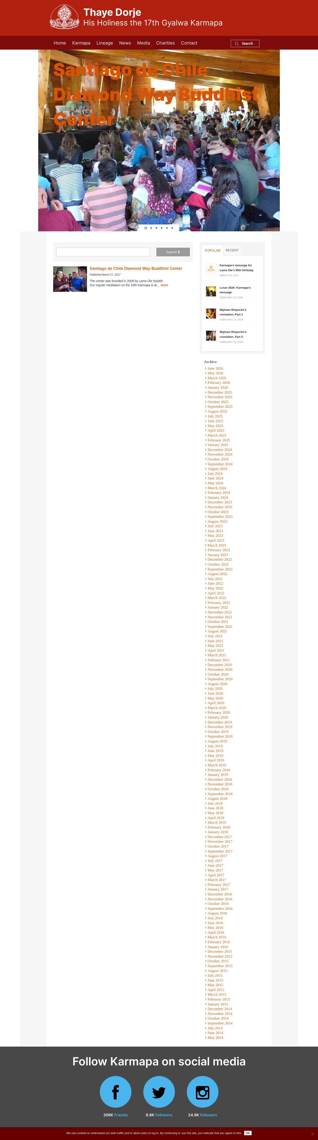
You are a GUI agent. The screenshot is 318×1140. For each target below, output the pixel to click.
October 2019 (218, 732)
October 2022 (218, 564)
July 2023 (215, 526)
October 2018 (218, 789)
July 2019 (215, 746)
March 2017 (217, 880)
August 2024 (217, 469)
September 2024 (220, 464)
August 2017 (217, 856)
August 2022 (217, 574)
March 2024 (217, 488)
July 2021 (215, 636)
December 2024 (220, 450)
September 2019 (220, 736)
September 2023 (220, 516)
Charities (165, 43)
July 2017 (215, 861)
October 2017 (218, 846)
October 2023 (218, 512)
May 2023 (215, 535)
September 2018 (220, 794)
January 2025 (218, 445)
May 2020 (215, 698)
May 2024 (215, 483)
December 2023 (220, 502)
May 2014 (215, 1038)
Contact (189, 43)
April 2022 (216, 593)
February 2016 (219, 942)
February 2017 (219, 885)
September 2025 (220, 406)
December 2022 (220, 559)
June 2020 (215, 693)
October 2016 (218, 904)
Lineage (105, 43)
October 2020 (218, 674)
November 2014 (220, 1014)
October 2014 (218, 1018)
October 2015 (218, 961)
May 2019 (215, 756)
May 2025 (215, 426)
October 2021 (218, 622)
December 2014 (220, 1009)
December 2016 (220, 894)
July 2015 (215, 975)
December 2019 (220, 722)
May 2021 (215, 645)
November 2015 (220, 956)
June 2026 (215, 368)
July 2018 (215, 803)
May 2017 (215, 870)
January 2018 (218, 832)
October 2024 (218, 459)
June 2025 (215, 421)
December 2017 (220, 837)
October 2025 (218, 402)
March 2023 (217, 545)
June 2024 (215, 478)
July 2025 (215, 416)
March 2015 (217, 994)
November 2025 (220, 397)
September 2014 (220, 1023)
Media (143, 43)
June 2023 (215, 531)
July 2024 (215, 473)
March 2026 (217, 378)
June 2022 (215, 583)
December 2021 (220, 612)
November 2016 (220, 899)
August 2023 (217, 521)
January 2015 (218, 1004)
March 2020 (217, 708)
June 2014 (215, 1033)
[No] (312, 1134)
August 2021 (217, 631)
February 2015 (219, 999)
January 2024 (218, 497)
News (125, 43)
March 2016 (217, 937)
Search (244, 43)
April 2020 (216, 703)
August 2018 (217, 798)
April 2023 (216, 540)
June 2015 (215, 980)
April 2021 (216, 650)
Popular (212, 250)
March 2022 (217, 598)
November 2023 (220, 507)
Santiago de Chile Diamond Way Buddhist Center (136, 268)
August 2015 (217, 971)
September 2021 (220, 626)
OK (248, 1133)
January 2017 (218, 889)
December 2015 (220, 951)
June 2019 (215, 751)
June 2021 (215, 641)
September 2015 (220, 966)
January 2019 (218, 775)
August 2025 (217, 411)
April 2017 (216, 875)
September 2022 (220, 569)
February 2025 (219, 440)
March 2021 (217, 655)
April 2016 (216, 932)
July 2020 (215, 688)
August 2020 (217, 684)
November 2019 (220, 727)
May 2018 (215, 813)
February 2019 (219, 770)
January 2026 (218, 387)
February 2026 (219, 383)
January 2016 (218, 947)
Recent (232, 250)
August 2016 (217, 913)
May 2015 (215, 985)
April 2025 (216, 430)
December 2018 (220, 779)
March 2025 (217, 435)
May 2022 (215, 588)
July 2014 (215, 1028)
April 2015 (216, 990)
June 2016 (215, 923)
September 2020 (220, 679)
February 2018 (219, 827)
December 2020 (220, 665)
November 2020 (220, 669)
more (164, 285)
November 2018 (220, 784)
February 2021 (219, 660)
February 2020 (219, 712)
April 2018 (216, 818)
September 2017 (220, 851)
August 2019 (217, 741)
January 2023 (218, 555)
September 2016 (220, 908)
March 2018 (217, 822)
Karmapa (81, 43)
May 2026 (215, 373)
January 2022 (218, 607)
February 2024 (219, 493)
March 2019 (217, 765)
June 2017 (215, 865)
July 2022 (215, 579)
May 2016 (215, 928)
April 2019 (216, 760)
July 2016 (215, 918)
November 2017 (220, 841)
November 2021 (220, 617)
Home (60, 43)
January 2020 (218, 717)
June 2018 (215, 808)
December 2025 (220, 392)
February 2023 (219, 550)
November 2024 (220, 454)
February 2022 (219, 603)
